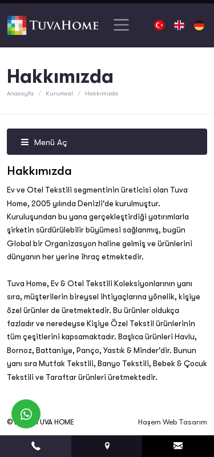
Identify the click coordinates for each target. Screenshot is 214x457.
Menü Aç (44, 142)
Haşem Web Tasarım (172, 422)
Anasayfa (20, 93)
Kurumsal (59, 93)
